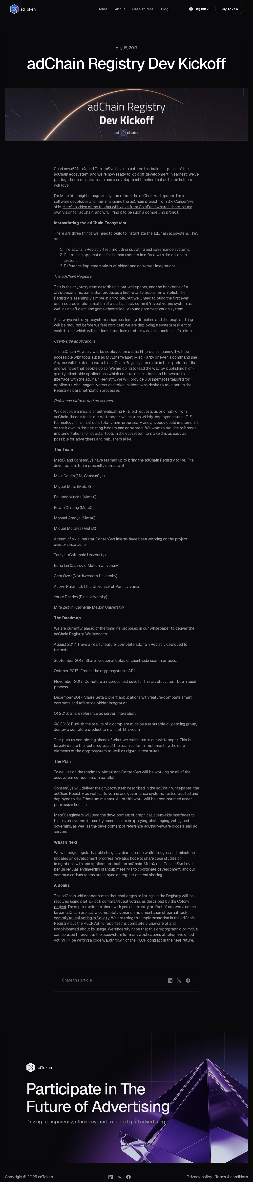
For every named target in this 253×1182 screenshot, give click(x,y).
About (120, 9)
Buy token (229, 9)
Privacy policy (199, 1177)
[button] (199, 9)
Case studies (143, 9)
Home (102, 9)
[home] (23, 9)
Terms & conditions (231, 1177)
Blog (165, 9)
